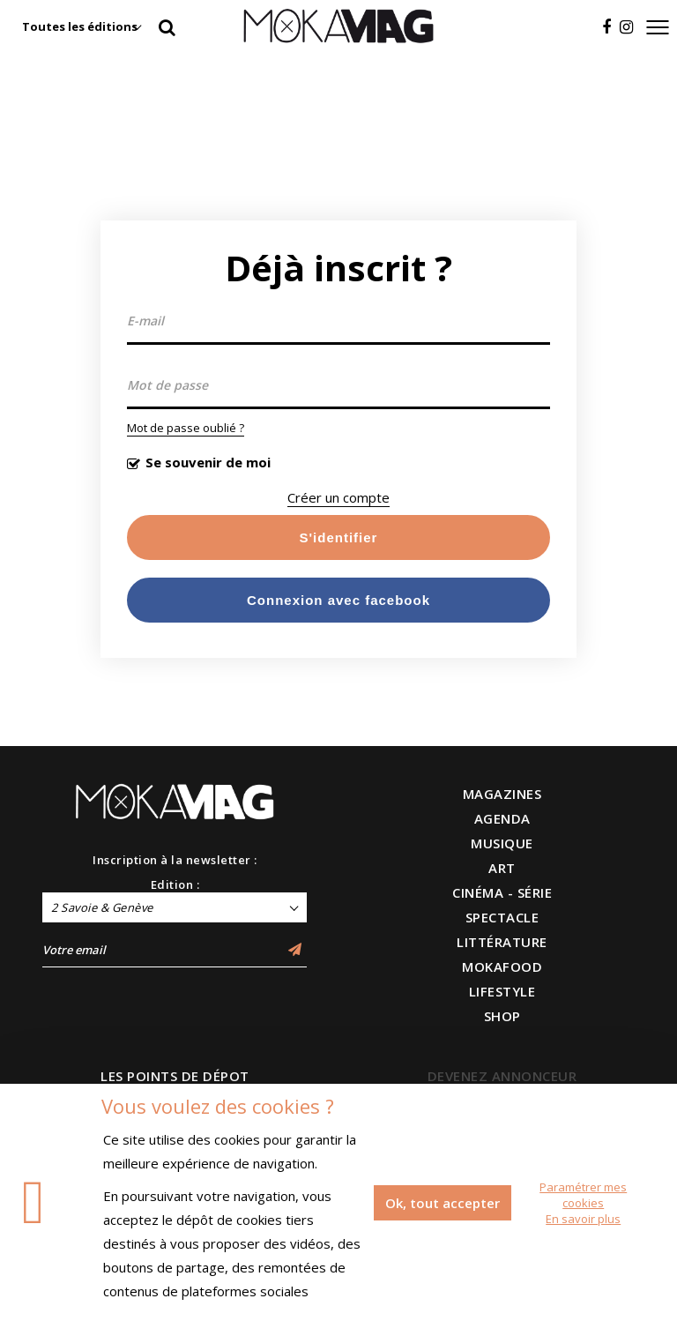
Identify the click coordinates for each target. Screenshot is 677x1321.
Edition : (175, 884)
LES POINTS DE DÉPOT (174, 1076)
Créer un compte (338, 497)
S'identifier (339, 537)
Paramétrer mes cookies (583, 1195)
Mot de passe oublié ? (185, 428)
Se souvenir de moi (208, 462)
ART (502, 868)
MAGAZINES (502, 793)
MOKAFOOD (502, 966)
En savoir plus (583, 1219)
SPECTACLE (502, 917)
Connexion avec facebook (338, 600)
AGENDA (502, 818)
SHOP (502, 1016)
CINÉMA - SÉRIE (502, 892)
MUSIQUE (502, 843)
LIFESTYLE (502, 991)
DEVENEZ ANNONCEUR (502, 1076)
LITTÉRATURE (502, 942)
